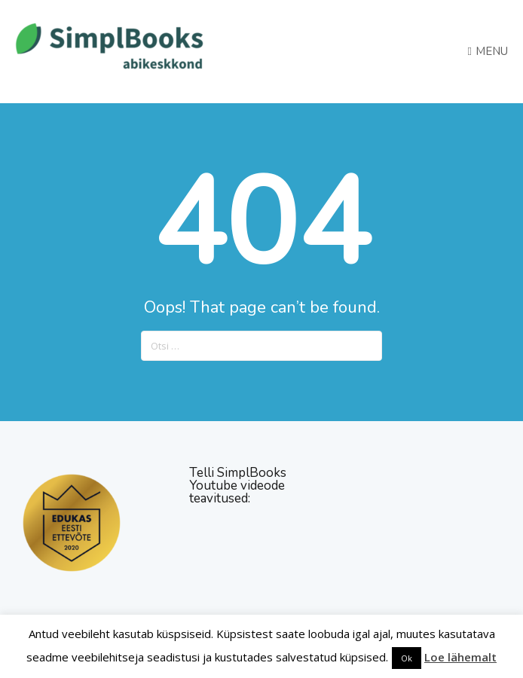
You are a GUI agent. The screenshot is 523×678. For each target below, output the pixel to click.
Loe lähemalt (460, 656)
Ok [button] (406, 658)
